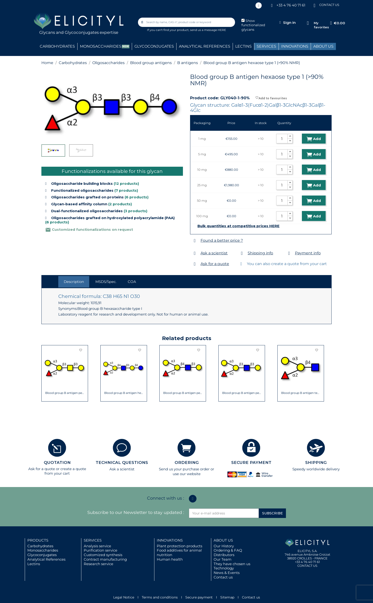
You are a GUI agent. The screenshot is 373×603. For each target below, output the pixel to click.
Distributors (224, 555)
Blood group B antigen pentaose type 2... (182, 393)
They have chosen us (232, 564)
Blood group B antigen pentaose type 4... (64, 393)
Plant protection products (179, 546)
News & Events (227, 572)
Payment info (308, 253)
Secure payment (199, 597)
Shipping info (260, 253)
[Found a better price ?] (194, 240)
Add (314, 138)
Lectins (33, 564)
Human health (170, 559)
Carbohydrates (40, 546)
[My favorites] (307, 23)
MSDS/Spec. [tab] (105, 281)
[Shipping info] (242, 253)
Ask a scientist (214, 253)
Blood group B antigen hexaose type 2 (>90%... (123, 393)
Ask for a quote (215, 263)
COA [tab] (132, 281)
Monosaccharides (42, 550)
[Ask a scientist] (194, 253)
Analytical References (46, 559)
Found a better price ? (222, 240)
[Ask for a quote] (194, 264)
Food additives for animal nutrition (179, 552)
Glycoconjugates (42, 555)
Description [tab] (74, 281)
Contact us (223, 577)
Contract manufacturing (105, 559)
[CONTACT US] (314, 5)
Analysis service (97, 546)
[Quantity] (282, 138)
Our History (224, 546)
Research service (98, 564)
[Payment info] (289, 253)
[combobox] (187, 22)
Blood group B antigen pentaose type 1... (241, 393)
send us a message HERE (208, 30)
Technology (224, 568)
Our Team (222, 559)
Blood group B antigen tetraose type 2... (300, 393)
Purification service (100, 550)
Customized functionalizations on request (89, 229)
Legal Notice (123, 597)
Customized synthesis (103, 555)
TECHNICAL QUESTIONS (122, 462)
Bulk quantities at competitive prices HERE (238, 226)
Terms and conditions (160, 597)
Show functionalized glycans (253, 25)
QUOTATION (57, 462)
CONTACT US (329, 5)
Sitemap (227, 597)
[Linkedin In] (258, 5)
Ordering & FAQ (228, 550)
